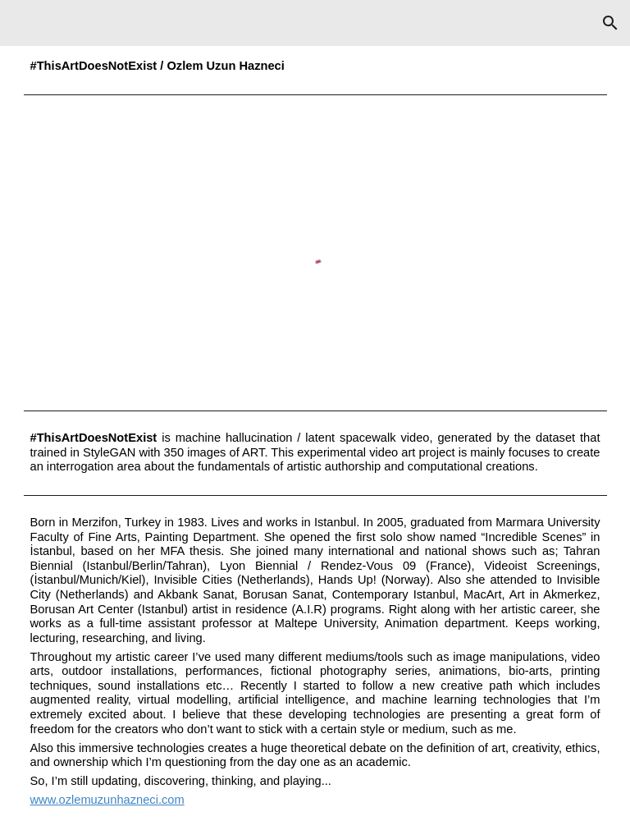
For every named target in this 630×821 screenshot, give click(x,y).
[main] (315, 66)
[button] (610, 23)
